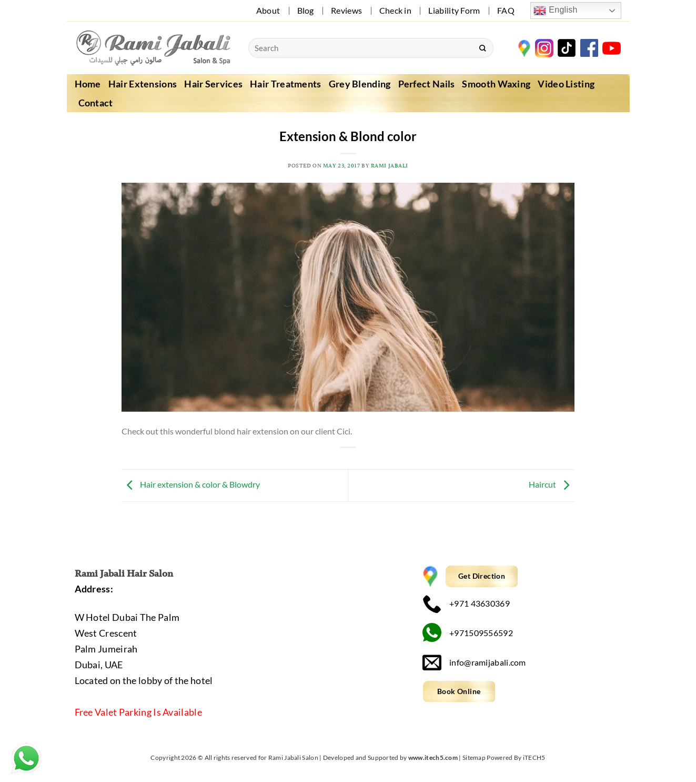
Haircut (551, 484)
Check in (395, 10)
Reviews (346, 10)
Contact (95, 102)
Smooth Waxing (496, 84)
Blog (305, 10)
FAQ (506, 10)
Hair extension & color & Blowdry (191, 484)
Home (88, 84)
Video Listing (566, 84)
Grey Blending (360, 84)
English (555, 10)
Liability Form (454, 10)
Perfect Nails (426, 84)
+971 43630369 (466, 603)
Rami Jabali (389, 166)
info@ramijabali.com (474, 662)
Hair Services (213, 84)
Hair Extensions (142, 84)
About (268, 10)
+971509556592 (467, 632)
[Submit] (482, 47)
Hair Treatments (285, 84)
